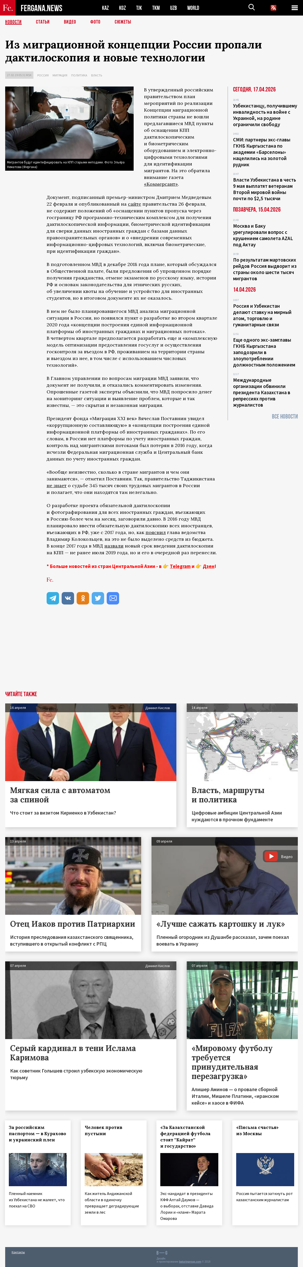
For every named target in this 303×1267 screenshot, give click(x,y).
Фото (95, 22)
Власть (96, 75)
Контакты (18, 1252)
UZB (173, 8)
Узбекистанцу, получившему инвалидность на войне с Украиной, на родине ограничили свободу (265, 115)
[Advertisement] (151, 652)
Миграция (60, 75)
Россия (43, 75)
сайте (134, 204)
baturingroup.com (190, 1261)
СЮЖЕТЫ (123, 22)
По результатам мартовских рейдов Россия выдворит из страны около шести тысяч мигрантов (265, 269)
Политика (79, 75)
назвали (114, 546)
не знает (57, 485)
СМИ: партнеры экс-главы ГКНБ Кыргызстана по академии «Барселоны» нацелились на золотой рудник (261, 152)
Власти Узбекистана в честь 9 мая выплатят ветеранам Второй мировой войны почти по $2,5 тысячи (264, 189)
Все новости (285, 416)
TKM (156, 8)
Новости (13, 22)
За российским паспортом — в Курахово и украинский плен (37, 1134)
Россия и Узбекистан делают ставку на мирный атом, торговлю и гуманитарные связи (262, 315)
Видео (70, 22)
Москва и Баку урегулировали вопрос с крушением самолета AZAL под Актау (263, 235)
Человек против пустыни (103, 1130)
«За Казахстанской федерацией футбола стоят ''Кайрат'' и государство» (186, 1137)
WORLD (193, 8)
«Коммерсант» (161, 184)
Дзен (208, 566)
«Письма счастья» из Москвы (257, 1130)
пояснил (156, 532)
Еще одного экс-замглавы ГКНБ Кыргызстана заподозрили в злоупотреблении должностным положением (264, 352)
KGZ (122, 8)
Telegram (180, 566)
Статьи (43, 22)
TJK (139, 8)
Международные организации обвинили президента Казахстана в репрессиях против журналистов (261, 392)
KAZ (105, 8)
